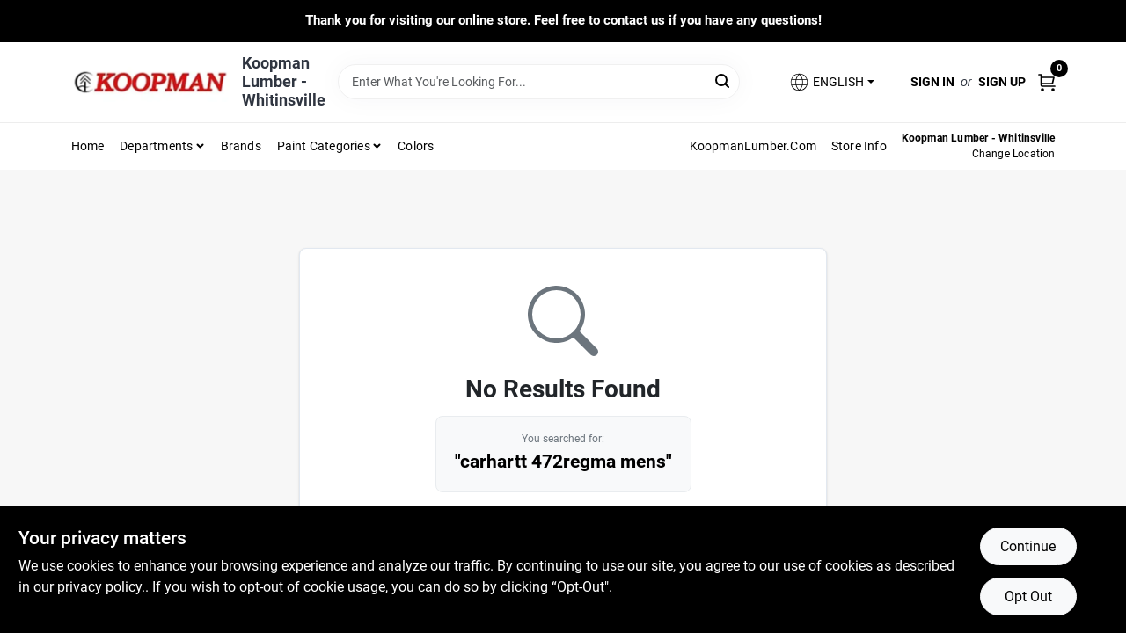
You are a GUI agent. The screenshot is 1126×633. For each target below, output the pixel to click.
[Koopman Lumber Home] (150, 82)
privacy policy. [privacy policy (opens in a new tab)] (101, 586)
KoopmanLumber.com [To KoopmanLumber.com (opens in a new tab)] (753, 146)
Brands (241, 146)
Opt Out (1028, 596)
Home (88, 146)
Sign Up (1002, 82)
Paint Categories (323, 146)
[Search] (723, 80)
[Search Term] (539, 81)
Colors (416, 146)
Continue (1028, 546)
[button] (831, 82)
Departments (156, 146)
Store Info (859, 146)
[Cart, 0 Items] (1047, 81)
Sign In (932, 82)
